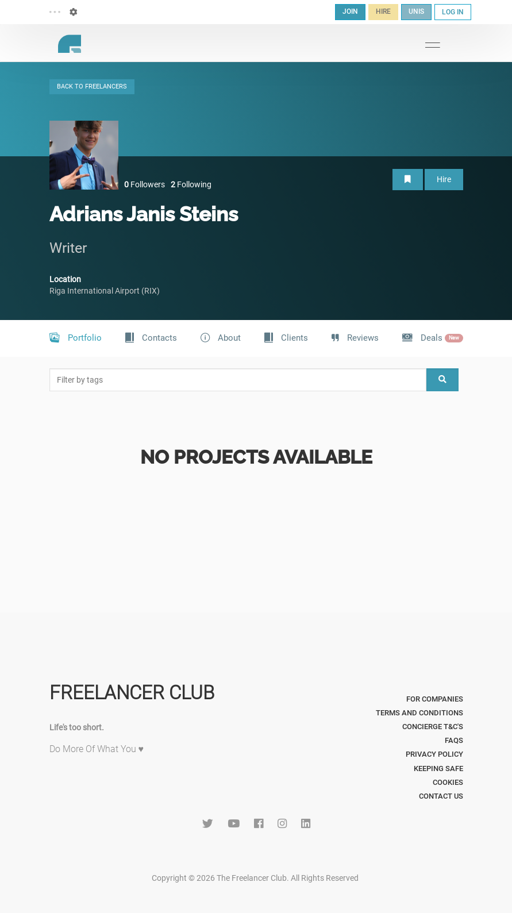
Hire (444, 179)
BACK (92, 86)
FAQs (454, 740)
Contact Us (441, 796)
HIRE (383, 11)
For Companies (434, 699)
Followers (144, 184)
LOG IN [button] (453, 12)
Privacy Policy (434, 754)
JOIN (350, 11)
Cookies (448, 782)
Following (191, 184)
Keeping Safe (438, 768)
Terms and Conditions (419, 712)
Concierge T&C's (432, 726)
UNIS (416, 11)
